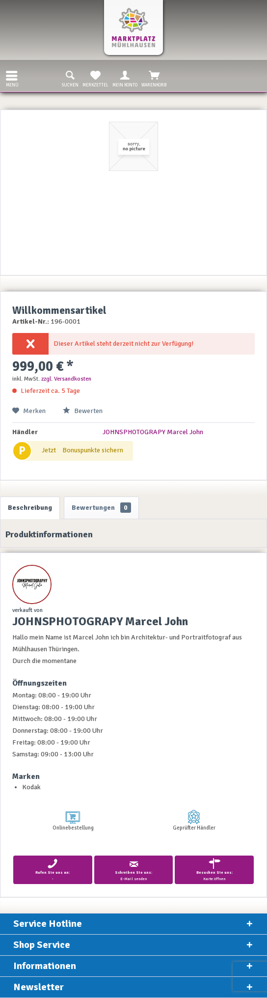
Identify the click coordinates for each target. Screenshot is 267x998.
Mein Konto (124, 78)
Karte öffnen (214, 869)
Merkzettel (95, 78)
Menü (12, 78)
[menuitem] (9, 75)
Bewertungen (101, 507)
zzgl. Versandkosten (66, 379)
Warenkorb (154, 78)
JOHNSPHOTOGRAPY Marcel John (153, 432)
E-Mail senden (134, 869)
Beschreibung (30, 507)
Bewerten (83, 411)
